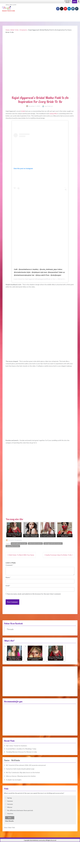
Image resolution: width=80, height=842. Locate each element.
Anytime (10, 813)
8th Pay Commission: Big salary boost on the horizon (23, 772)
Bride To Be (14, 30)
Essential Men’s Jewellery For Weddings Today (21, 749)
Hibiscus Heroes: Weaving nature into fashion (21, 776)
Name (8, 577)
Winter (9, 807)
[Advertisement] (40, 17)
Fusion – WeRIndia (12, 760)
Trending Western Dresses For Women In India (21, 752)
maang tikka (53, 113)
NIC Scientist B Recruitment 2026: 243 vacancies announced (26, 765)
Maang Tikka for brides (13, 546)
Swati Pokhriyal (48, 106)
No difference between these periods (20, 810)
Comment (9, 565)
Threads (10, 629)
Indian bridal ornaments (35, 543)
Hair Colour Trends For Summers (16, 746)
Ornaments (23, 30)
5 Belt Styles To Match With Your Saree (21, 555)
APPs (74, 1)
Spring (9, 798)
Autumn (10, 804)
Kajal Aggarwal (29, 279)
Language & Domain (68, 1)
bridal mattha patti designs (19, 543)
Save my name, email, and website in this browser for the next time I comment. (34, 594)
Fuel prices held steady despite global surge (20, 769)
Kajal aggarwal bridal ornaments (53, 543)
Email (8, 585)
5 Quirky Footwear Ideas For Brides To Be (58, 555)
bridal (23, 111)
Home (7, 30)
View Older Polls (9, 827)
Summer (10, 801)
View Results (9, 821)
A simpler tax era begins (13, 780)
